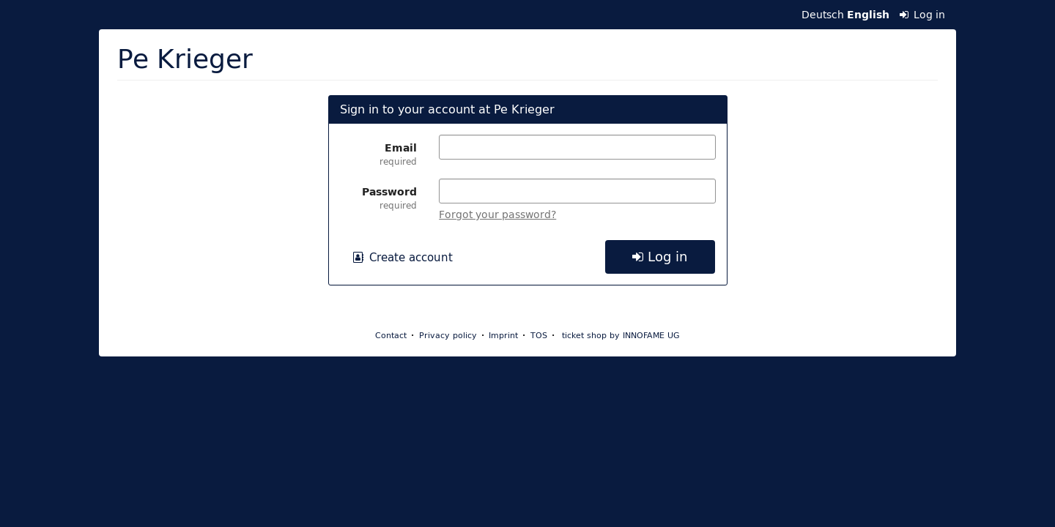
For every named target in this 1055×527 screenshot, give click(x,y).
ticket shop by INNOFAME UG (621, 335)
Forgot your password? (497, 214)
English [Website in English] (868, 15)
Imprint (503, 335)
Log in (923, 14)
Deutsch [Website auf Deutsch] (823, 14)
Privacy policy (448, 335)
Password (379, 198)
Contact (391, 335)
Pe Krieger (185, 58)
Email (379, 154)
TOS (538, 335)
